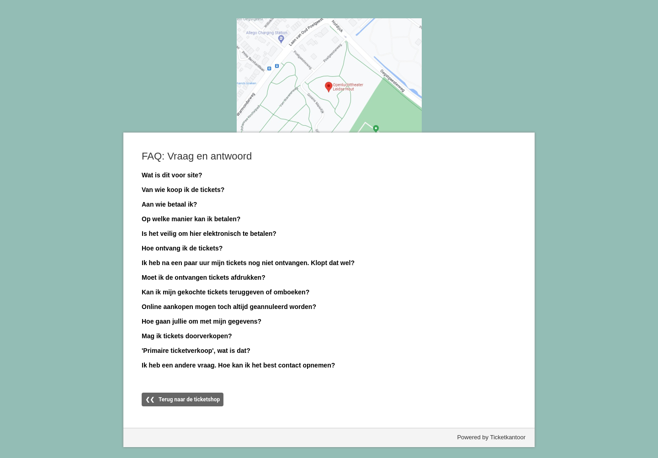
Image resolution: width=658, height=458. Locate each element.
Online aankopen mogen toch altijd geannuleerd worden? (229, 306)
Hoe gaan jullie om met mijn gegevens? (201, 321)
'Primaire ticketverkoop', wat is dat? (196, 350)
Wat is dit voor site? (172, 175)
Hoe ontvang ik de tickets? (182, 248)
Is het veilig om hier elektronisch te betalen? (209, 233)
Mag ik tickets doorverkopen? (187, 336)
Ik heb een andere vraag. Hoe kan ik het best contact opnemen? (238, 365)
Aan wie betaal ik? (169, 204)
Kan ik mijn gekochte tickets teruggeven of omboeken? (225, 292)
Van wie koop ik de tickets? (183, 189)
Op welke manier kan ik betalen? (191, 219)
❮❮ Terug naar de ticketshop (182, 399)
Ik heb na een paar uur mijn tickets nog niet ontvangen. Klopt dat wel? (248, 262)
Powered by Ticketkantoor (491, 437)
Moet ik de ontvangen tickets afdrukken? (203, 277)
